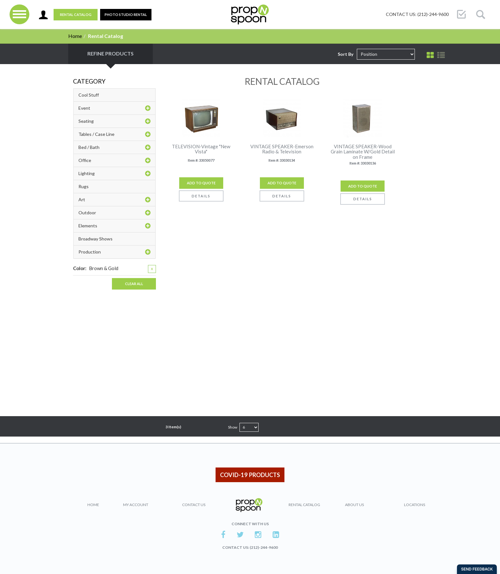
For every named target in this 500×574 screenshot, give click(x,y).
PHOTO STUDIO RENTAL (126, 14)
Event (114, 108)
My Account (135, 504)
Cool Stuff (88, 95)
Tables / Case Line (114, 134)
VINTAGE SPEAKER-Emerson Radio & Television (281, 149)
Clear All (134, 284)
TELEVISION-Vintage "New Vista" (201, 149)
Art (114, 199)
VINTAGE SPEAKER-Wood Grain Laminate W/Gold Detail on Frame (363, 152)
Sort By (345, 54)
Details (201, 196)
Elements (114, 226)
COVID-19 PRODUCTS (250, 474)
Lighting (114, 173)
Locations (414, 504)
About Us (354, 504)
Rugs (83, 186)
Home (75, 36)
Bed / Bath (114, 147)
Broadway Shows (95, 238)
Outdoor (114, 213)
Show (232, 427)
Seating (114, 121)
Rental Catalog (76, 14)
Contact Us (193, 504)
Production (114, 252)
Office (114, 160)
